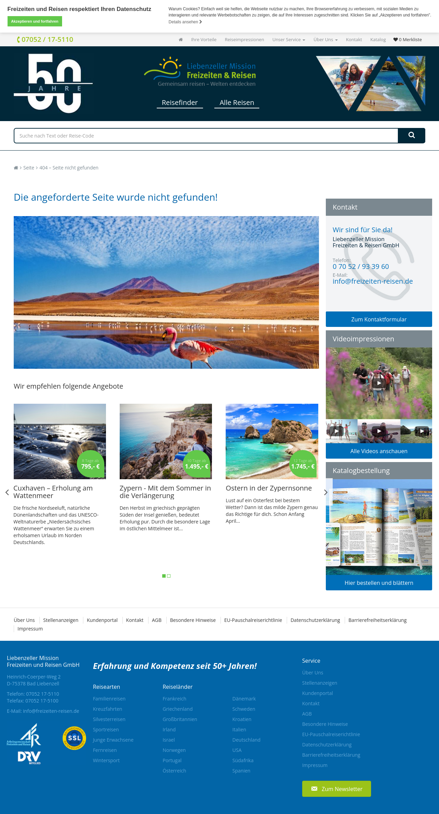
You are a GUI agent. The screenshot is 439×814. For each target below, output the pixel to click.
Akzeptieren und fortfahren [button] (34, 21)
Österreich (174, 770)
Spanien (242, 770)
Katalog (378, 39)
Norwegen (174, 750)
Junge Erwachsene (113, 739)
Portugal (172, 760)
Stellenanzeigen (60, 620)
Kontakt (354, 39)
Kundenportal (102, 620)
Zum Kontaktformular (379, 319)
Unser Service (288, 39)
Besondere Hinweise (193, 620)
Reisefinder (180, 102)
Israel (169, 739)
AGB (157, 620)
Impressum (30, 628)
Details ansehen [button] (185, 22)
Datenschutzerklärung (315, 620)
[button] (336, 789)
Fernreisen (105, 750)
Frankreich (174, 698)
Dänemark (244, 698)
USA (237, 750)
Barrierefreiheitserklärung (377, 620)
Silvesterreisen (109, 719)
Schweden (244, 709)
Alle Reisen (237, 102)
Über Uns (325, 39)
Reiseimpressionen (244, 39)
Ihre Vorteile (203, 39)
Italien (239, 729)
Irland (169, 729)
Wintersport (106, 760)
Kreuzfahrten (107, 709)
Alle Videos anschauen (379, 451)
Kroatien (242, 719)
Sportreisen (106, 729)
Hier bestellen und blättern (379, 583)
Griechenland (178, 709)
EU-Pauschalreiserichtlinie (253, 620)
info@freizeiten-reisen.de (51, 711)
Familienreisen (109, 698)
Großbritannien (180, 719)
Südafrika (243, 760)
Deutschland (247, 739)
